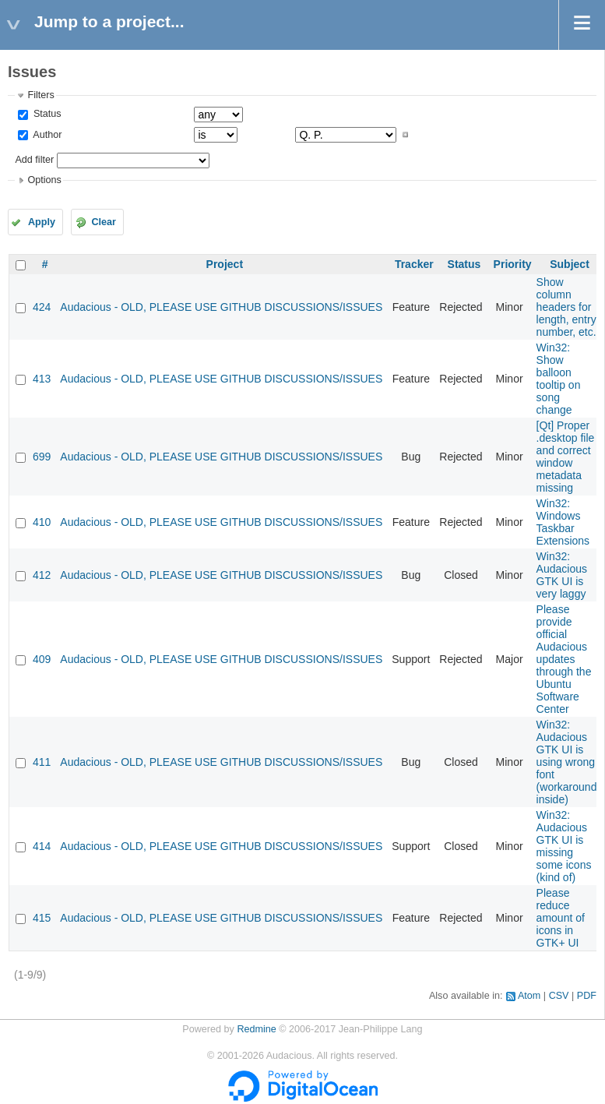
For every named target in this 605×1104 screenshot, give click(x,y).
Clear (103, 222)
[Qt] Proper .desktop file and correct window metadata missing (565, 456)
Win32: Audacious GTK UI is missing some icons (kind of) (564, 846)
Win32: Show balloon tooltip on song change (558, 378)
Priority (513, 264)
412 (42, 575)
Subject (569, 264)
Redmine (256, 1029)
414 (42, 846)
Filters (40, 95)
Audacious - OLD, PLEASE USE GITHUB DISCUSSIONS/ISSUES (221, 307)
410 (42, 522)
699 (42, 456)
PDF (586, 995)
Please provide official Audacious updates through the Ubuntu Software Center (564, 659)
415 (42, 918)
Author (46, 134)
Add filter (34, 159)
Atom (529, 995)
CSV (559, 995)
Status (45, 113)
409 (42, 659)
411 (42, 762)
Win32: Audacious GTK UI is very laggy (561, 575)
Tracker (414, 264)
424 (42, 307)
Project (224, 264)
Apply (41, 222)
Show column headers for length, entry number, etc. (566, 307)
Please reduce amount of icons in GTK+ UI (560, 918)
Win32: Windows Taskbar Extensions (562, 522)
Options (44, 180)
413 (42, 378)
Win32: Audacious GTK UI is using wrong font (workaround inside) (566, 762)
